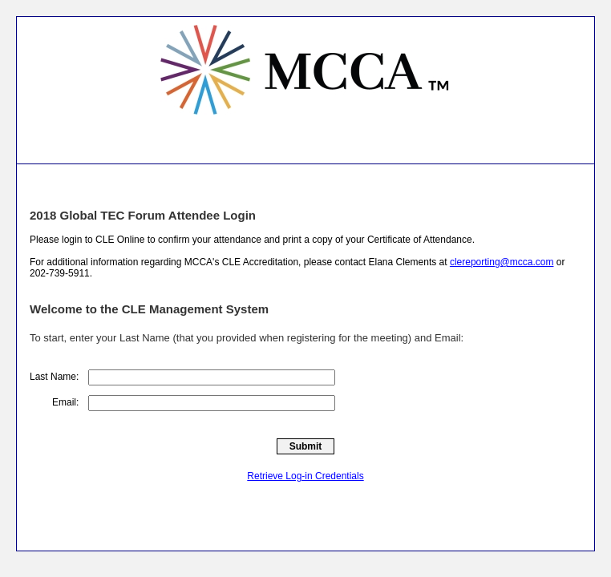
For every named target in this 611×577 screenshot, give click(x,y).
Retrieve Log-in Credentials (305, 476)
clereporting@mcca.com (502, 262)
